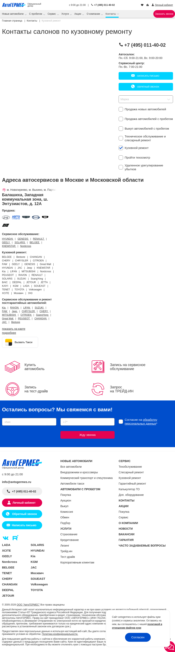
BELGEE (35, 242)
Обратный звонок (147, 87)
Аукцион (65, 500)
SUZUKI (39, 307)
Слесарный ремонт (131, 472)
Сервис (52, 13)
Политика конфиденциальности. (60, 634)
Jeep (15, 311)
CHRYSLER (29, 311)
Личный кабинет (24, 502)
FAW (5, 311)
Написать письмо (147, 76)
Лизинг (64, 545)
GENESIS (23, 238)
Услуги (65, 13)
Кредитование (69, 540)
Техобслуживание (130, 466)
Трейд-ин (66, 551)
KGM (34, 561)
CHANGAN (41, 318)
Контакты (111, 13)
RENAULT (39, 238)
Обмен (64, 517)
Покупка (65, 494)
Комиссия (66, 511)
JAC (4, 322)
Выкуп (64, 506)
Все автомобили (71, 466)
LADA (6, 545)
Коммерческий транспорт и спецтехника (86, 478)
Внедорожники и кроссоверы (79, 472)
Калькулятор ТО (129, 489)
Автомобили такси (72, 483)
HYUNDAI (7, 238)
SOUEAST (38, 578)
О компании (94, 13)
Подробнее (9, 332)
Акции (78, 13)
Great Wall (8, 318)
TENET (7, 573)
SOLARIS (19, 242)
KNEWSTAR (9, 246)
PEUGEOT (24, 318)
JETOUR (8, 595)
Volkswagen (39, 584)
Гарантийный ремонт (132, 483)
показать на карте (13, 328)
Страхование (68, 534)
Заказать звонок (164, 13)
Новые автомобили (13, 13)
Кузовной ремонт (130, 478)
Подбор (65, 523)
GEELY (6, 242)
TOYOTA (37, 590)
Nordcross (25, 246)
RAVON (14, 307)
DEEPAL (8, 590)
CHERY (44, 311)
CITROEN (26, 315)
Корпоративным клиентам (77, 562)
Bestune (15, 322)
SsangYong (42, 315)
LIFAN (27, 307)
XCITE (6, 550)
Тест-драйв (67, 556)
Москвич (37, 573)
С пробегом (36, 13)
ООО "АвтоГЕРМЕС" (28, 604)
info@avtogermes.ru (16, 482)
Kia (4, 307)
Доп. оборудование (131, 494)
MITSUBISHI (9, 315)
